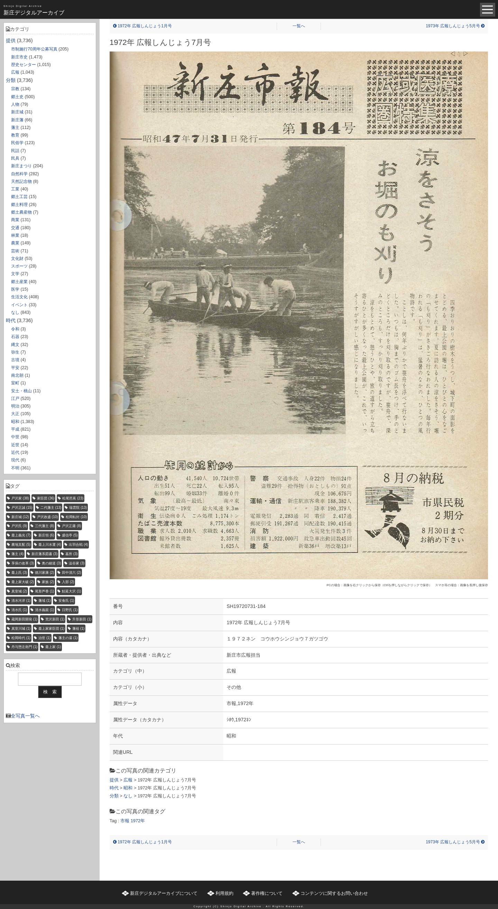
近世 (15, 444)
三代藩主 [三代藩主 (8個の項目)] (44, 526)
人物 (15, 104)
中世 (15, 436)
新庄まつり (21, 165)
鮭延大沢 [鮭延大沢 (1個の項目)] (71, 591)
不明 (15, 468)
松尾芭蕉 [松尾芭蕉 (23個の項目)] (72, 498)
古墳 (15, 359)
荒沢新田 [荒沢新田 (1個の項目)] (54, 619)
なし (15, 312)
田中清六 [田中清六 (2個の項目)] (71, 572)
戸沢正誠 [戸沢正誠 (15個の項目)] (22, 507)
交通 (15, 227)
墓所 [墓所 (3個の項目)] (71, 554)
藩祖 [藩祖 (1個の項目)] (78, 628)
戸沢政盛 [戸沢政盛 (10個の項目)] (47, 517)
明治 (15, 406)
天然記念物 (21, 181)
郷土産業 (19, 281)
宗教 (15, 88)
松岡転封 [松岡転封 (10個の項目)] (76, 517)
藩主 (15, 127)
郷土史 (17, 96)
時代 (11, 320)
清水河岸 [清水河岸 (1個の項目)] (20, 600)
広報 (15, 72)
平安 (15, 367)
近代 (15, 452)
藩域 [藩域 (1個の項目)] (44, 600)
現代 (15, 460)
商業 (15, 219)
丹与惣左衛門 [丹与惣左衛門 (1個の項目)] (24, 647)
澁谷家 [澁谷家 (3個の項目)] (76, 563)
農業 (15, 243)
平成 (15, 429)
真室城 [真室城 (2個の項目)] (19, 591)
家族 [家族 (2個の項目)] (48, 582)
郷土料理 (19, 204)
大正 (15, 413)
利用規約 (224, 893)
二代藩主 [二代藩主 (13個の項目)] (51, 507)
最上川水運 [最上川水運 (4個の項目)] (49, 544)
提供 (11, 40)
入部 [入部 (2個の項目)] (68, 582)
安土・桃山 (21, 390)
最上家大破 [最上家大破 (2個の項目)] (22, 582)
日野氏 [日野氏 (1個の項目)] (69, 610)
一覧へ (299, 26)
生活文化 (19, 296)
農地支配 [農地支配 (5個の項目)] (20, 544)
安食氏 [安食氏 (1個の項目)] (66, 600)
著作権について (267, 893)
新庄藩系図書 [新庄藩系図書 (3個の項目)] (44, 554)
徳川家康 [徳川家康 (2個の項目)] (44, 572)
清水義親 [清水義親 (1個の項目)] (44, 610)
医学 (15, 289)
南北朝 (17, 375)
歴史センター (23, 64)
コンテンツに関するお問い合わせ (334, 893)
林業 (15, 235)
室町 (15, 383)
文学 (15, 273)
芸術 (15, 251)
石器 (15, 336)
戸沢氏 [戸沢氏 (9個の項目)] (19, 526)
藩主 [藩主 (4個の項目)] (17, 554)
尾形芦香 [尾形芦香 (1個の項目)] (44, 591)
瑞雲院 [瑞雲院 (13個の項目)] (78, 507)
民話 (15, 150)
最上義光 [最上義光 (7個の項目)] (20, 535)
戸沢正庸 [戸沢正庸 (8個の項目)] (71, 526)
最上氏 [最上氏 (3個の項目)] (19, 572)
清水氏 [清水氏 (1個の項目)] (19, 610)
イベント (19, 304)
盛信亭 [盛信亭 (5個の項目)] (69, 535)
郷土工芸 (19, 196)
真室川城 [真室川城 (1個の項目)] (20, 628)
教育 (15, 135)
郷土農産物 (21, 212)
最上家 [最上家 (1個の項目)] (53, 647)
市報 (124, 820)
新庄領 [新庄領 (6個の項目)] (46, 535)
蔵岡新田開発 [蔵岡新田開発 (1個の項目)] (24, 619)
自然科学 (19, 173)
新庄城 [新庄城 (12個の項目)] (20, 517)
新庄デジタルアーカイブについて (163, 893)
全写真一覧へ (25, 716)
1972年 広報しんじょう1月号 (142, 26)
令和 (15, 329)
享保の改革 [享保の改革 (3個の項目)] (22, 563)
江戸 (15, 398)
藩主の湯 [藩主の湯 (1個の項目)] (67, 638)
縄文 (15, 344)
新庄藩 (17, 120)
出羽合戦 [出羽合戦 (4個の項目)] (78, 544)
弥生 (15, 352)
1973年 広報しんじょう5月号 (455, 26)
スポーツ (19, 266)
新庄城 (17, 112)
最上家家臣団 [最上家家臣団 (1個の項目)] (51, 628)
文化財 (17, 258)
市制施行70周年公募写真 (34, 49)
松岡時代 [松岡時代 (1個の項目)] (20, 638)
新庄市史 (19, 57)
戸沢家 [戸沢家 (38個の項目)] (20, 498)
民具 (15, 158)
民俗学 (17, 142)
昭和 (15, 421)
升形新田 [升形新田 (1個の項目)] (81, 619)
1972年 (138, 820)
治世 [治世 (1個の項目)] (44, 638)
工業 (15, 189)
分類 (11, 80)
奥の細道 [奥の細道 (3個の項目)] (51, 563)
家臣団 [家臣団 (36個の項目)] (46, 498)
